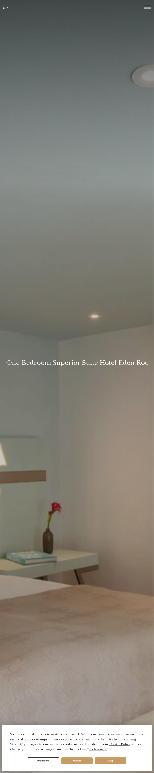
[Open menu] (147, 8)
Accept (110, 760)
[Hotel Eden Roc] (77, 12)
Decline (77, 760)
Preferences (43, 760)
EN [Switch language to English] (6, 7)
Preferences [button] (98, 749)
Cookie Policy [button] (119, 744)
